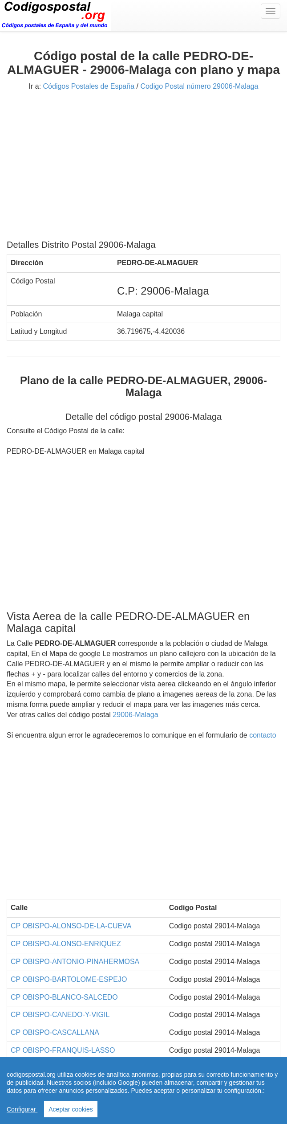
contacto (262, 735)
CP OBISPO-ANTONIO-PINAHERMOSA (75, 961)
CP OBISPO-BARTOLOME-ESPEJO (69, 979)
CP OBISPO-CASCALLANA (55, 1032)
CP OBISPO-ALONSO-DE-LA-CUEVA (71, 926)
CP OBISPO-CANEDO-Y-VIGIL (60, 1014)
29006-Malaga (135, 714)
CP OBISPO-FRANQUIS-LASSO (63, 1050)
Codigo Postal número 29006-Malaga (199, 86)
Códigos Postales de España (88, 86)
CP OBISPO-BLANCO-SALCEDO (64, 997)
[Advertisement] (143, 168)
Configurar (22, 1109)
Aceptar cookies (71, 1109)
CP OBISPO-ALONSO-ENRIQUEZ (66, 944)
